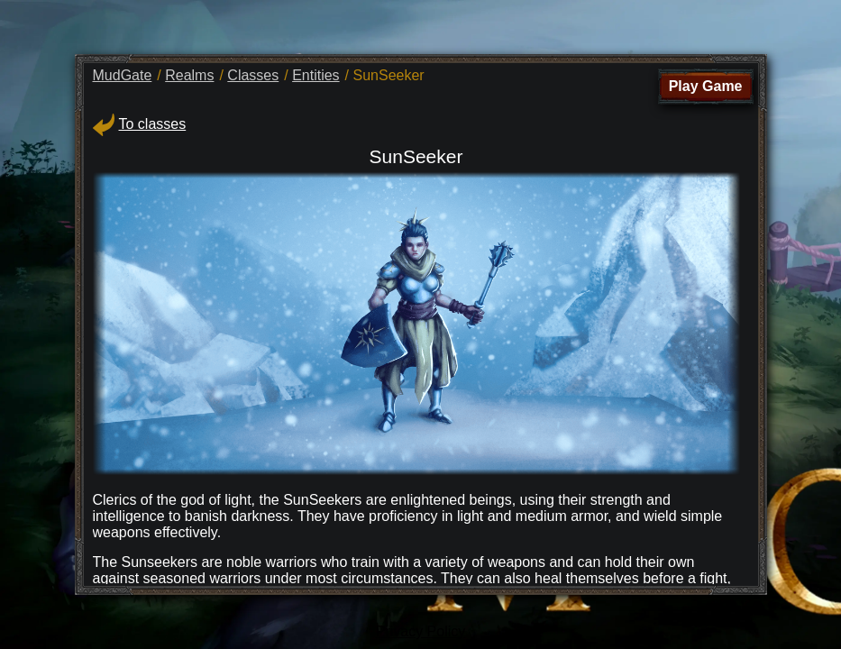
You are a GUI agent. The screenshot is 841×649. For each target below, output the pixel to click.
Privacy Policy (421, 631)
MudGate (122, 75)
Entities (315, 75)
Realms (189, 75)
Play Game (706, 86)
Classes (253, 75)
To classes (140, 124)
